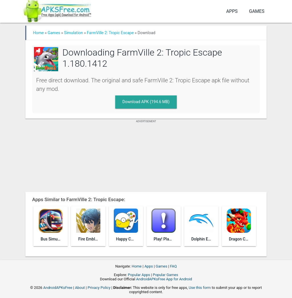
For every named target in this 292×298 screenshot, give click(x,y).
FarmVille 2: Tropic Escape (110, 32)
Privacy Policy (99, 287)
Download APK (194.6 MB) (145, 101)
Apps (232, 11)
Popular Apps (139, 275)
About (80, 287)
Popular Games (165, 275)
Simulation (73, 32)
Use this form (200, 287)
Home (38, 32)
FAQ (173, 266)
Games (256, 11)
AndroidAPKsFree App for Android (164, 279)
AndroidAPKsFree (57, 287)
